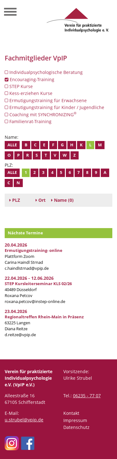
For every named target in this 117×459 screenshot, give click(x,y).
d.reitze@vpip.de (20, 334)
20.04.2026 (16, 245)
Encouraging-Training (29, 79)
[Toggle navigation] (10, 12)
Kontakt (71, 413)
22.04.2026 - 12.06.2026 (29, 278)
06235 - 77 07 (87, 396)
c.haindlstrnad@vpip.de (27, 268)
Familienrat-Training (28, 121)
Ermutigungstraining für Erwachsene (46, 100)
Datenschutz (76, 427)
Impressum (75, 420)
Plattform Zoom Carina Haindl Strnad (33, 256)
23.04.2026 (16, 311)
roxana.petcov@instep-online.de (35, 301)
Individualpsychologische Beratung (44, 72)
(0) (62, 200)
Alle (12, 145)
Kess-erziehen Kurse (28, 93)
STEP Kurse (19, 86)
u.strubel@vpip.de (24, 420)
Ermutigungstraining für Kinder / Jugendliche (54, 107)
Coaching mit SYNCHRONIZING (40, 114)
